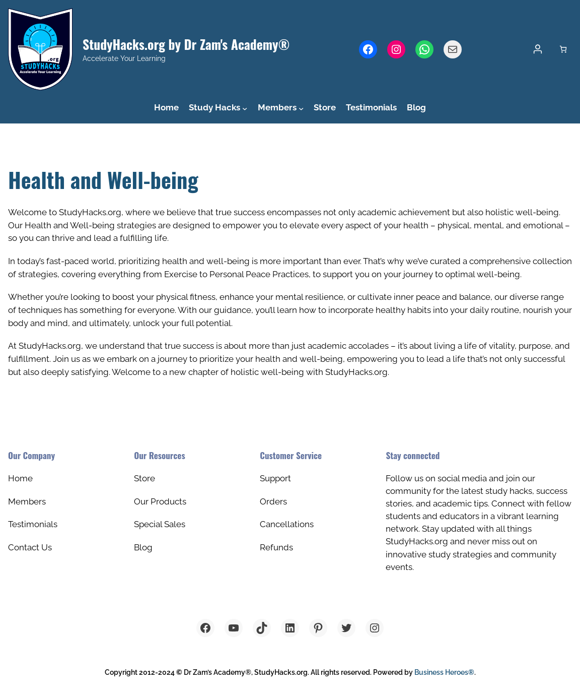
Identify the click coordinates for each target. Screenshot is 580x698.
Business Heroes (444, 672)
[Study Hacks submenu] (244, 107)
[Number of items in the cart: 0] (563, 49)
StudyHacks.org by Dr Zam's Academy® (186, 43)
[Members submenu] (301, 107)
